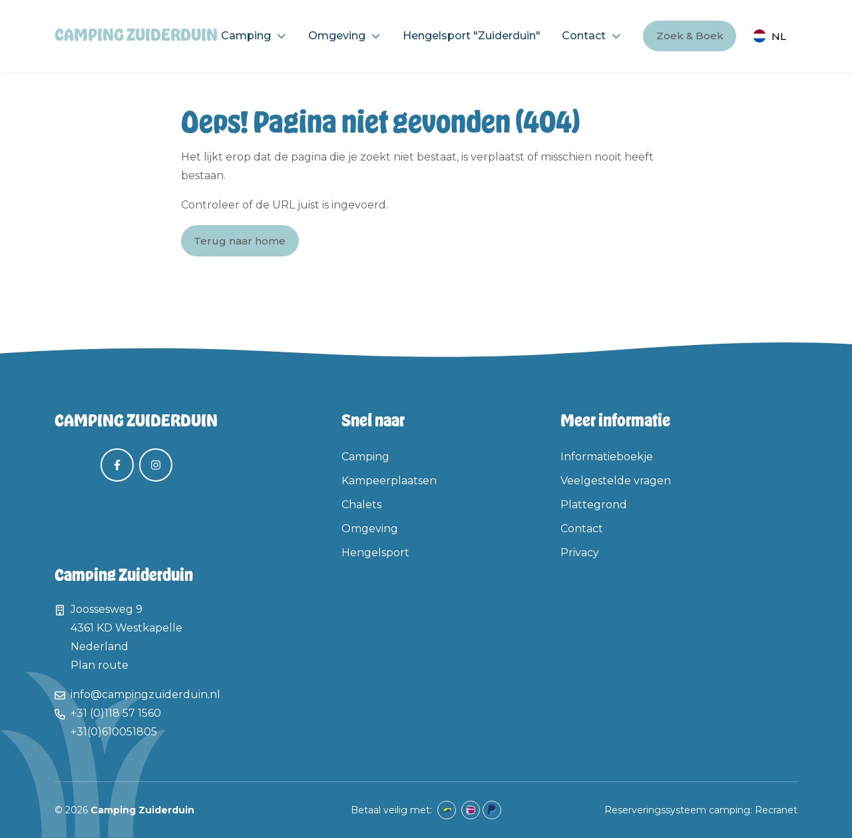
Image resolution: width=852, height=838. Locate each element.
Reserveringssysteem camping (677, 810)
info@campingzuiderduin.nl (145, 694)
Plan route (99, 665)
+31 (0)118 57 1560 (116, 713)
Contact (584, 35)
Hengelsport (375, 552)
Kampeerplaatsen (389, 480)
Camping (246, 35)
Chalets (361, 504)
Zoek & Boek (690, 35)
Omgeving (336, 35)
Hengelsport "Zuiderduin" (471, 35)
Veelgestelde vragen (615, 480)
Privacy (579, 552)
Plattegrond (593, 504)
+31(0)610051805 (114, 731)
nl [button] (778, 36)
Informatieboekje (606, 456)
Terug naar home (240, 240)
